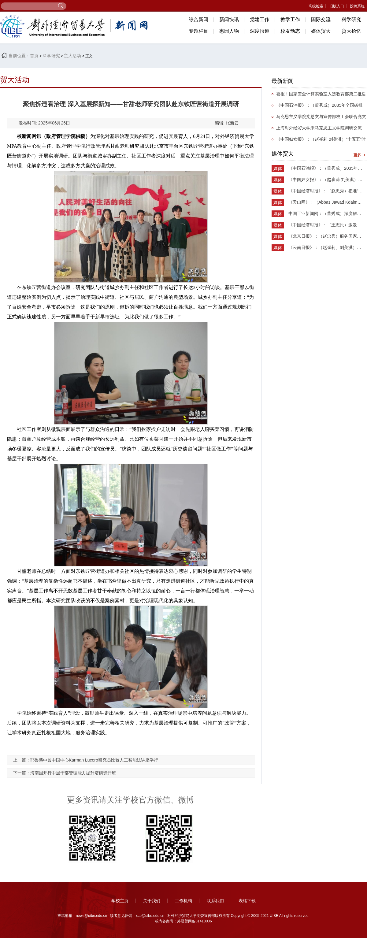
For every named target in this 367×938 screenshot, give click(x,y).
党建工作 (259, 19)
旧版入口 (336, 6)
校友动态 (290, 31)
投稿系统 (357, 6)
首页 (34, 55)
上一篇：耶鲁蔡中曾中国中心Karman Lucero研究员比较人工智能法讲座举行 (85, 760)
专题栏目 (198, 31)
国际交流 (321, 19)
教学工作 (290, 19)
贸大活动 (72, 55)
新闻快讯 (229, 19)
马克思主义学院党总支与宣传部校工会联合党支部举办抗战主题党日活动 (319, 118)
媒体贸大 (321, 31)
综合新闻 (198, 19)
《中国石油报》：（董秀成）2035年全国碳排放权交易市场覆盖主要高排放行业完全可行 (317, 107)
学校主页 (119, 901)
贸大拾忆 (351, 31)
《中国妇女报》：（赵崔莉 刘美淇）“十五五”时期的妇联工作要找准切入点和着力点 (319, 141)
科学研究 (351, 19)
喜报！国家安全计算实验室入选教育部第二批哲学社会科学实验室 (319, 95)
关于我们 (151, 901)
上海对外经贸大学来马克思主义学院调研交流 (319, 127)
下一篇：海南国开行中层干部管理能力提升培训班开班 (64, 772)
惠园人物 (229, 31)
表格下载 (247, 901)
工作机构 (183, 901)
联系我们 (215, 901)
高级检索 (316, 6)
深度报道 (259, 31)
